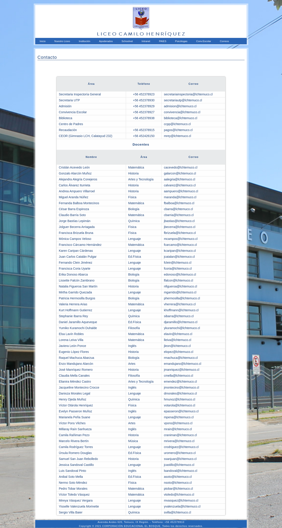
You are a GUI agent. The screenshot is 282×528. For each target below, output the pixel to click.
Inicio (43, 41)
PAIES (162, 41)
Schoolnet (127, 41)
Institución (84, 41)
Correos (224, 41)
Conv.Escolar (203, 41)
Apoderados (106, 41)
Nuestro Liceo (62, 41)
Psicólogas (181, 41)
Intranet (146, 41)
